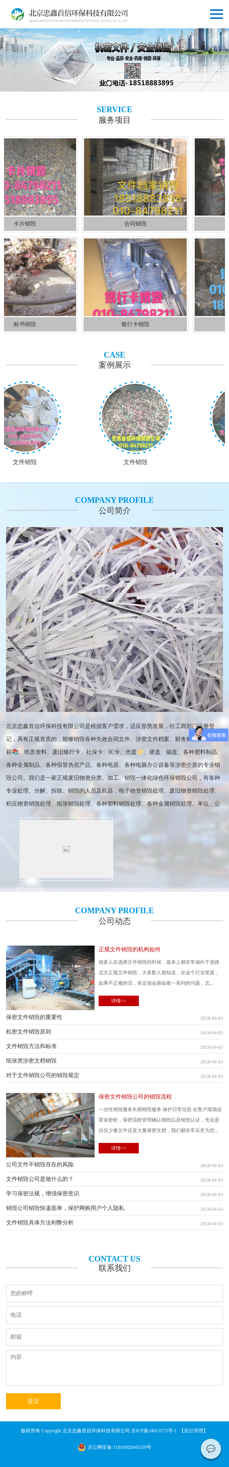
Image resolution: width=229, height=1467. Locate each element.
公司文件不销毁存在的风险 (114, 1165)
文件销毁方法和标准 (114, 1047)
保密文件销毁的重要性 (114, 1018)
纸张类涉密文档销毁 (114, 1061)
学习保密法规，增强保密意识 (114, 1194)
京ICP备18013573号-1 (154, 1431)
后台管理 (193, 1431)
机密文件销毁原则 (114, 1032)
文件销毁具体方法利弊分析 (114, 1223)
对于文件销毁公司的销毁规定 (114, 1076)
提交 (33, 1401)
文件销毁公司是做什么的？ (114, 1180)
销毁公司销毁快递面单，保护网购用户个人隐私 (114, 1209)
